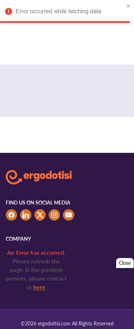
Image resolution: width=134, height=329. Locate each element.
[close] (127, 6)
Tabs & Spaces (105, 314)
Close (125, 263)
